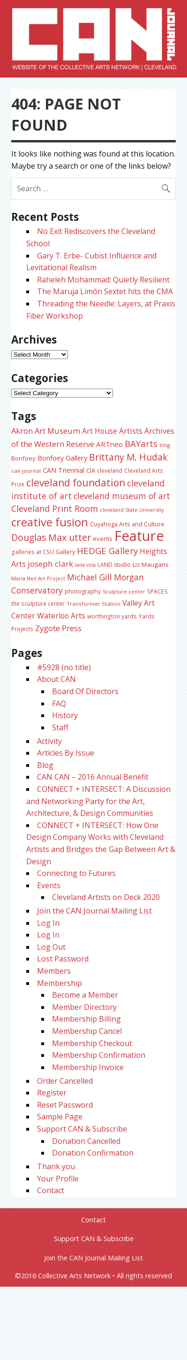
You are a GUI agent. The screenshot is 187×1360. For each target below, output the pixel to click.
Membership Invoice (88, 1067)
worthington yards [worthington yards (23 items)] (112, 616)
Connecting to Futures (76, 873)
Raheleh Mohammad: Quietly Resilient (103, 279)
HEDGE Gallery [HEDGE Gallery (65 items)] (107, 551)
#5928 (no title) (64, 667)
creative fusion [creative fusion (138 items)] (49, 522)
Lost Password (63, 959)
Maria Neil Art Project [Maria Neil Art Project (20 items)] (38, 578)
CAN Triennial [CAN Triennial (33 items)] (63, 470)
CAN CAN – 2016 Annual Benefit (93, 777)
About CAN (56, 679)
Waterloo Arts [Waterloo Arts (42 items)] (61, 615)
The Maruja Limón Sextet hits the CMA (105, 291)
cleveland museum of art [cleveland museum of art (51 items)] (122, 495)
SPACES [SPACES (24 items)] (157, 591)
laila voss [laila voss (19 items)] (85, 565)
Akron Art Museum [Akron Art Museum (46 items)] (45, 430)
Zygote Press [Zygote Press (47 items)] (58, 628)
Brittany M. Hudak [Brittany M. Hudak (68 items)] (128, 457)
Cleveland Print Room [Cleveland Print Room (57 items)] (54, 508)
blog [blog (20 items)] (164, 444)
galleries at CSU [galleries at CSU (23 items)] (32, 551)
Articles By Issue (65, 753)
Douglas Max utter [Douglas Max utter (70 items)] (51, 537)
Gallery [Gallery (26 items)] (65, 551)
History (65, 715)
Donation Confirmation (93, 1153)
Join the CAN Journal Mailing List (94, 911)
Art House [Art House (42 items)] (99, 431)
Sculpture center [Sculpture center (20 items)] (124, 591)
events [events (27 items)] (102, 538)
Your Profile (58, 1178)
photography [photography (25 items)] (83, 591)
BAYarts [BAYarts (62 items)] (141, 443)
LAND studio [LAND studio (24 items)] (114, 565)
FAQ (59, 703)
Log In (48, 923)
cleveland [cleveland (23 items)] (109, 470)
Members (54, 971)
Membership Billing (86, 1019)
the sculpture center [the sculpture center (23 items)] (38, 603)
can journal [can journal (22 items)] (26, 470)
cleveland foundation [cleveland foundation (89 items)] (75, 482)
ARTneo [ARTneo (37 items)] (109, 444)
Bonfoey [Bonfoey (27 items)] (23, 458)
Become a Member (85, 995)
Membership (59, 983)
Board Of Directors (85, 691)
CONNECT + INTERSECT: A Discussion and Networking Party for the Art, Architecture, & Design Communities (98, 801)
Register (52, 1092)
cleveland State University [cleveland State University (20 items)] (132, 509)
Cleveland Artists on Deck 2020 (106, 897)
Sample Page (59, 1116)
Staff (60, 727)
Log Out (51, 947)
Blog (45, 765)
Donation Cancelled (86, 1141)
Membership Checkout (92, 1043)
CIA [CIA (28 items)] (90, 470)
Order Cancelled (65, 1081)
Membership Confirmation (98, 1055)
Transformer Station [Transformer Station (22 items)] (93, 603)
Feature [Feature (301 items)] (139, 535)
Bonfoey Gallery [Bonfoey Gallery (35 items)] (62, 457)
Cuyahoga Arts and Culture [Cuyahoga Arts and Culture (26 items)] (127, 524)
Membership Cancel (87, 1031)
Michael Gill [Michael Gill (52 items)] (89, 577)
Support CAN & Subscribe (82, 1129)
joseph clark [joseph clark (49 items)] (50, 563)
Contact (50, 1190)
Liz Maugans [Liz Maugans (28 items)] (151, 564)
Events (48, 885)
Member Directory (84, 1007)
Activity (49, 741)
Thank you (56, 1166)
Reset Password (65, 1105)
